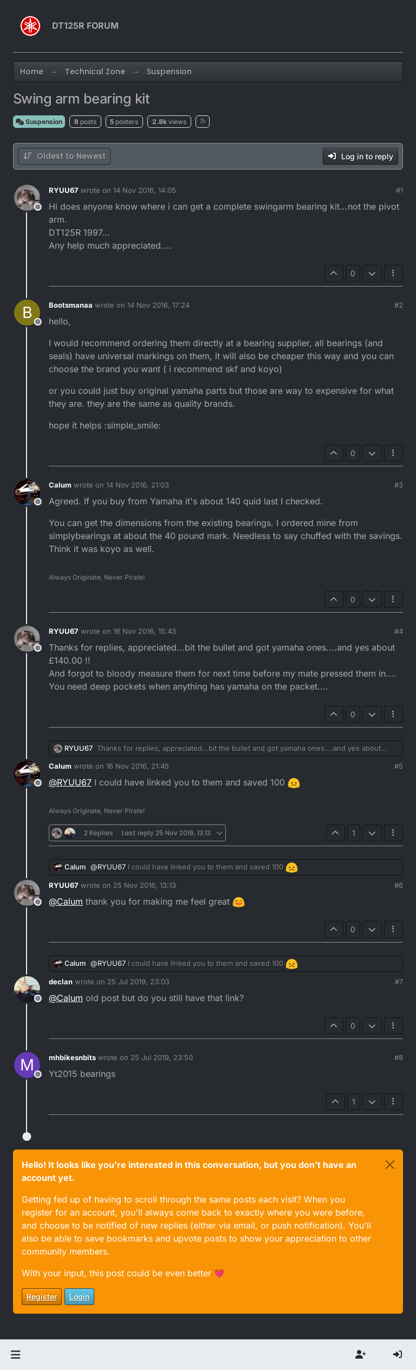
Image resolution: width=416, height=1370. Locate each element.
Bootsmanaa (71, 305)
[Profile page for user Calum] (27, 492)
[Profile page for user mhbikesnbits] (27, 1065)
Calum (60, 485)
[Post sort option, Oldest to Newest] (64, 156)
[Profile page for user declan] (27, 989)
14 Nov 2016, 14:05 (144, 190)
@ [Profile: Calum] (66, 901)
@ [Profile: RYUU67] (70, 782)
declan (61, 981)
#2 (398, 305)
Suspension (39, 122)
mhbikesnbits (72, 1057)
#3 (398, 485)
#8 (398, 1057)
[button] (15, 1355)
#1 (399, 190)
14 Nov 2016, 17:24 (158, 305)
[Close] (390, 1165)
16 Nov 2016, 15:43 (144, 631)
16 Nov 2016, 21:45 (137, 766)
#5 (398, 766)
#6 (398, 885)
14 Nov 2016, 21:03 (137, 485)
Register (42, 1296)
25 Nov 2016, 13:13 (144, 885)
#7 (399, 981)
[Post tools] (394, 273)
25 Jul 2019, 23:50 (162, 1057)
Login (79, 1296)
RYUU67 (64, 190)
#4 (398, 631)
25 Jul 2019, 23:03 (138, 981)
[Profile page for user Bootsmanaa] (27, 313)
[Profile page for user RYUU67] (27, 198)
